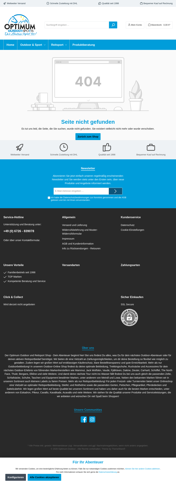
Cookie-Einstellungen (132, 230)
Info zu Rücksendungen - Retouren (81, 248)
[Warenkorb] (159, 25)
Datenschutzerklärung (108, 472)
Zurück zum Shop (88, 136)
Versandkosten (80, 445)
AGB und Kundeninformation (78, 243)
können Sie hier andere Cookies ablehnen (142, 469)
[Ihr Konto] (135, 25)
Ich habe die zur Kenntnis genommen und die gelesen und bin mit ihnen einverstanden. (88, 198)
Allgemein (68, 217)
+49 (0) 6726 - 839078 (18, 231)
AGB (124, 197)
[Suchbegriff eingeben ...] (77, 25)
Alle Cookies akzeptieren (44, 477)
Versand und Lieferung (74, 225)
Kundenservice (131, 217)
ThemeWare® (118, 449)
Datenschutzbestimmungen (76, 197)
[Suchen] (113, 25)
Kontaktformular (31, 240)
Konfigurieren (16, 477)
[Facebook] (84, 419)
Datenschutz (128, 225)
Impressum (68, 238)
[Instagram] (92, 419)
